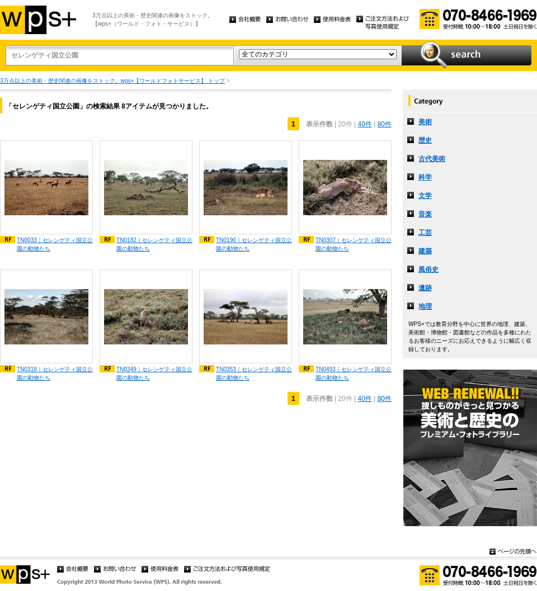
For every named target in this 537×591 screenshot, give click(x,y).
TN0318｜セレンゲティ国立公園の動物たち (55, 373)
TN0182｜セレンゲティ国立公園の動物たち (154, 244)
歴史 (425, 140)
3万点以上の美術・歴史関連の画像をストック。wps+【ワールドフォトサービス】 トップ (112, 81)
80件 (385, 124)
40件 (364, 124)
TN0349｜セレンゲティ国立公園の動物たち (154, 373)
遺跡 (425, 288)
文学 (425, 196)
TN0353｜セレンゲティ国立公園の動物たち (254, 373)
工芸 (425, 233)
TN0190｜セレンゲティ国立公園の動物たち (254, 244)
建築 (425, 251)
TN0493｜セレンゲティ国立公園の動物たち (353, 373)
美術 (425, 122)
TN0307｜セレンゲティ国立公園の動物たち (353, 244)
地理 (425, 306)
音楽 (425, 214)
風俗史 (428, 269)
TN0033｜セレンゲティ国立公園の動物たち (55, 244)
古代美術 (431, 159)
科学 (425, 177)
